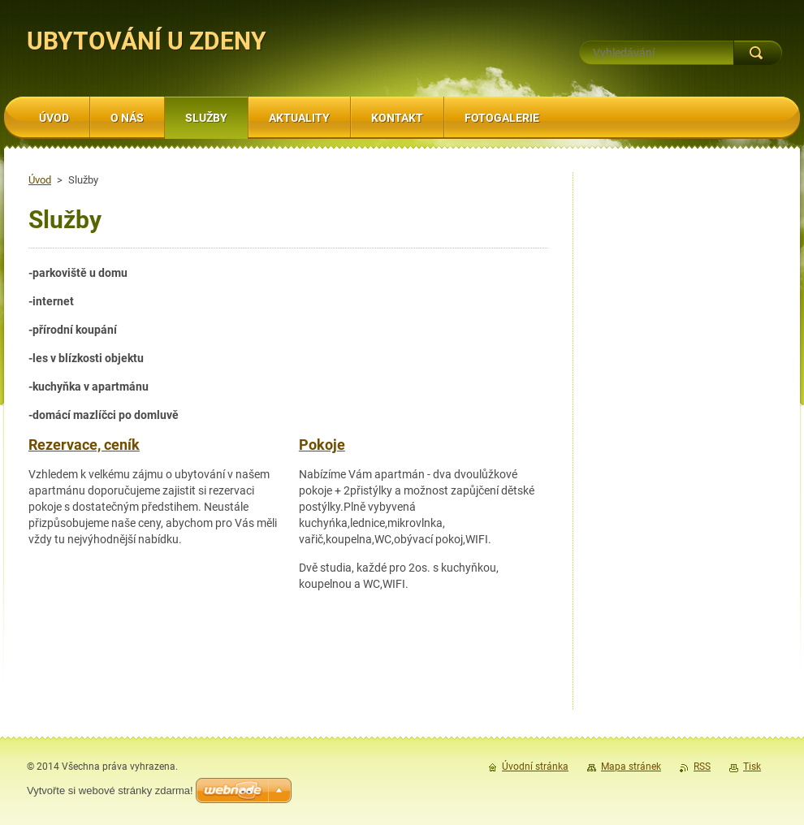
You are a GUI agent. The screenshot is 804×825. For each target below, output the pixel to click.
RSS (702, 766)
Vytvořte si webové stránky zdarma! (110, 790)
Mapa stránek (631, 766)
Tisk (752, 766)
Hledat (757, 53)
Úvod (39, 180)
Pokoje (322, 444)
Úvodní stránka (535, 766)
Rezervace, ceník (84, 444)
